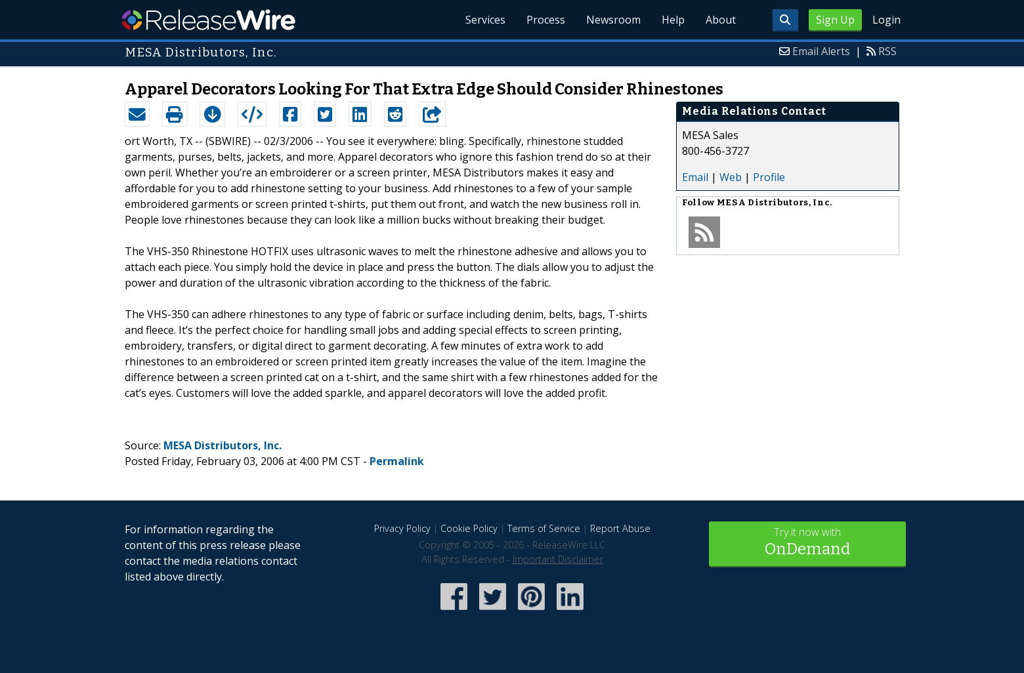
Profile (769, 177)
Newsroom (613, 19)
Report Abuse (620, 528)
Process (545, 19)
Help (673, 19)
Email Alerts (821, 51)
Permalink (397, 461)
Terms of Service (543, 528)
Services (485, 19)
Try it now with (807, 543)
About (721, 19)
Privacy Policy (402, 528)
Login (886, 19)
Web (730, 177)
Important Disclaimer (558, 559)
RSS (887, 51)
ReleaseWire (208, 20)
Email (695, 177)
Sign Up (835, 19)
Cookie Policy (469, 528)
